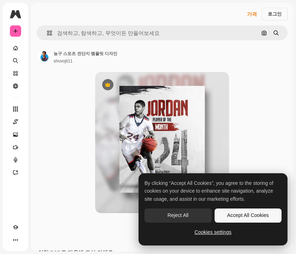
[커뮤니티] (15, 86)
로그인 (275, 14)
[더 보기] (15, 240)
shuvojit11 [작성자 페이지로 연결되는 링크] (63, 61)
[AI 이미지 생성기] (15, 134)
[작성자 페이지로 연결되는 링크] (44, 56)
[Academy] (15, 227)
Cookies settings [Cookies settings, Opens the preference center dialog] (213, 232)
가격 (252, 14)
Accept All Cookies (248, 215)
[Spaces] (15, 121)
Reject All (178, 215)
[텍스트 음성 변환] (15, 159)
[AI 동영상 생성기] (15, 147)
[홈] (15, 48)
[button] (46, 33)
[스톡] (15, 73)
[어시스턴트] (15, 172)
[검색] (15, 60)
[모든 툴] (15, 109)
